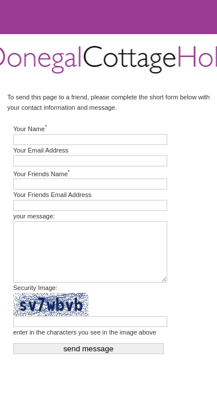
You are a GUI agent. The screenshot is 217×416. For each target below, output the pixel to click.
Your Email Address (41, 150)
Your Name (30, 128)
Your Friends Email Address (52, 194)
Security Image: (35, 287)
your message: (34, 216)
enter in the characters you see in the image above (84, 332)
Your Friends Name (41, 173)
